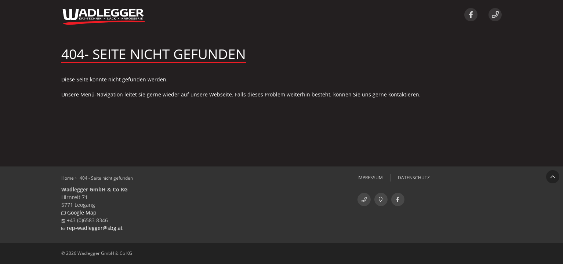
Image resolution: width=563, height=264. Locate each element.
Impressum (370, 178)
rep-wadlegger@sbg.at (95, 227)
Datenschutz (414, 178)
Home (67, 178)
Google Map (82, 212)
